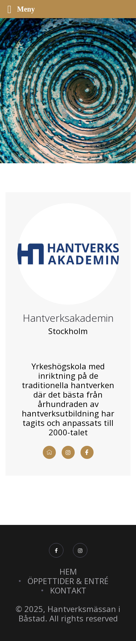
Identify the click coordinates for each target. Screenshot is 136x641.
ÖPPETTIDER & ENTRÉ (68, 580)
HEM (68, 571)
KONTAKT (68, 590)
